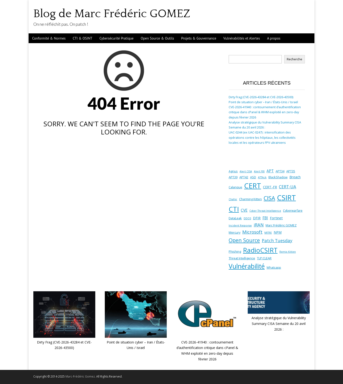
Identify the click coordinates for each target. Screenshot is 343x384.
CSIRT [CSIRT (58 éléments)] (286, 197)
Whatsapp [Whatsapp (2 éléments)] (274, 267)
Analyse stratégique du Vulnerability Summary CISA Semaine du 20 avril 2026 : (279, 323)
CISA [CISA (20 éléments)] (269, 198)
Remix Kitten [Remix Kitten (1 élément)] (287, 251)
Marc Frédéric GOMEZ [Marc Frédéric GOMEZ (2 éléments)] (281, 225)
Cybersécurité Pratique (116, 38)
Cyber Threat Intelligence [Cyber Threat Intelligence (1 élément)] (265, 210)
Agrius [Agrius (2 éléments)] (233, 171)
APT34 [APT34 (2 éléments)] (280, 171)
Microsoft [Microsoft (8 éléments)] (252, 232)
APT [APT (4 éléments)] (270, 171)
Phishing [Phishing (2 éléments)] (235, 251)
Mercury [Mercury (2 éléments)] (234, 232)
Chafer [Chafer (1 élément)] (233, 199)
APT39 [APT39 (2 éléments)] (233, 177)
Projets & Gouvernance (198, 38)
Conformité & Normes (49, 38)
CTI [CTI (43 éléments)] (234, 209)
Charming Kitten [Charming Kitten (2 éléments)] (250, 199)
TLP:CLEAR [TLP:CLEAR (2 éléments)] (264, 258)
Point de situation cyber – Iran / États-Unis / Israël (263, 102)
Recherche (294, 59)
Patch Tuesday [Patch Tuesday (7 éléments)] (277, 240)
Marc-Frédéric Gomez (80, 376)
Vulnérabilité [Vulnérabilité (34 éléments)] (247, 266)
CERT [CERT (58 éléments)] (252, 185)
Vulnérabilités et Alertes (241, 38)
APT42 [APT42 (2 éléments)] (243, 177)
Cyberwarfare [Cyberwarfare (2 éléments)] (293, 210)
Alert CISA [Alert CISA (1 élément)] (246, 171)
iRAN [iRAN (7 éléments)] (259, 225)
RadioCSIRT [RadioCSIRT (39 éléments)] (260, 250)
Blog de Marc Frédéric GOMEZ (111, 13)
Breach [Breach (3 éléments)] (295, 177)
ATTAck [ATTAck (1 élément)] (262, 177)
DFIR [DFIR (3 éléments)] (257, 218)
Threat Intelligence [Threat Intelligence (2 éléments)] (242, 258)
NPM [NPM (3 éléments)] (278, 232)
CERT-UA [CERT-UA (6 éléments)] (287, 186)
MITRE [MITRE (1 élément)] (268, 232)
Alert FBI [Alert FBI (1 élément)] (259, 171)
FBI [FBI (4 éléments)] (265, 217)
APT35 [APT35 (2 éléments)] (290, 171)
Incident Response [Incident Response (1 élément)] (240, 225)
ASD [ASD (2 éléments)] (253, 177)
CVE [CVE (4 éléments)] (244, 210)
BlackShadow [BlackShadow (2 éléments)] (278, 177)
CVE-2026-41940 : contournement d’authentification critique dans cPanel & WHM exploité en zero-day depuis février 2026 (265, 112)
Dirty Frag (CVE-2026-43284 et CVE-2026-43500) (261, 97)
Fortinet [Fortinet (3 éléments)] (276, 218)
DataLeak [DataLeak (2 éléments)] (235, 218)
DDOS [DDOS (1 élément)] (247, 218)
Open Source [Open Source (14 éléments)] (244, 240)
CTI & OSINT (82, 38)
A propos (273, 38)
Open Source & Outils (157, 38)
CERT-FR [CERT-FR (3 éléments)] (270, 187)
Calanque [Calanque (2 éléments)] (235, 187)
